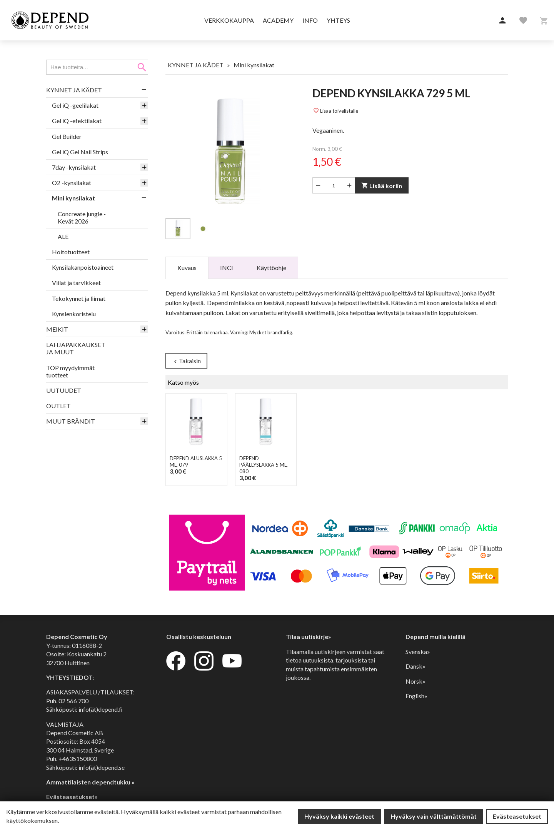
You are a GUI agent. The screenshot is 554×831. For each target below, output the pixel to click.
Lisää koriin (381, 185)
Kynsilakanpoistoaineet (82, 267)
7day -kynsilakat (74, 167)
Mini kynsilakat (73, 198)
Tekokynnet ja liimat (78, 298)
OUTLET (58, 405)
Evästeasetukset (517, 816)
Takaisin (186, 361)
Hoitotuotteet (71, 251)
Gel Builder (67, 136)
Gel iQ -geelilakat (75, 105)
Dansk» (415, 666)
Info (310, 20)
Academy (278, 20)
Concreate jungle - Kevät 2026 (82, 217)
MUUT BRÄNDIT (70, 421)
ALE (63, 236)
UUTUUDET (63, 390)
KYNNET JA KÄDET (74, 89)
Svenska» (417, 651)
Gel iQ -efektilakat (77, 120)
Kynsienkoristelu (74, 313)
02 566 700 (73, 700)
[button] (502, 21)
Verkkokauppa (229, 20)
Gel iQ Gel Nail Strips (80, 151)
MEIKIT (57, 329)
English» (416, 695)
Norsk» (415, 681)
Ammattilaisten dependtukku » (90, 782)
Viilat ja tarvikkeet (76, 282)
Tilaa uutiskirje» (308, 637)
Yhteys (338, 20)
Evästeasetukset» (72, 796)
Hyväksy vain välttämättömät (433, 816)
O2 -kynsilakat (71, 182)
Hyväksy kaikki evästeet (339, 816)
